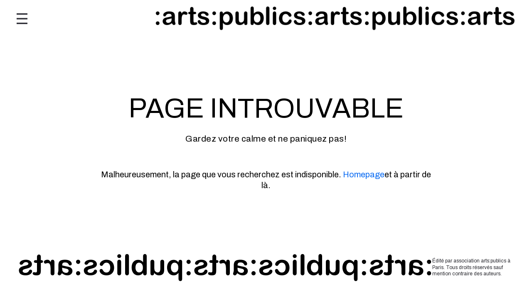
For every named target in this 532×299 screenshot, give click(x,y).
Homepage (363, 174)
